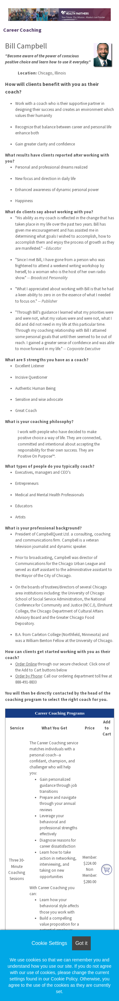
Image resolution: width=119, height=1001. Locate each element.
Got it (81, 943)
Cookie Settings (49, 943)
